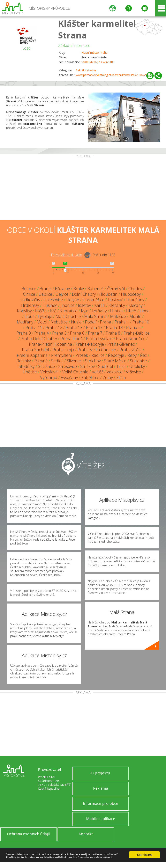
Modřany (25, 322)
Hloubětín (108, 294)
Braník (46, 288)
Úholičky (137, 366)
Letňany (99, 311)
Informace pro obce (100, 803)
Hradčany (135, 299)
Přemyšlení (61, 355)
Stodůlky (27, 366)
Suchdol (105, 366)
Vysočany (69, 377)
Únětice (30, 372)
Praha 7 (95, 333)
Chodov (135, 288)
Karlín (99, 305)
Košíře (41, 311)
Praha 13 (74, 327)
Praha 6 (77, 333)
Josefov (84, 305)
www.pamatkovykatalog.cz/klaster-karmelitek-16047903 (113, 75)
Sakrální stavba (86, 70)
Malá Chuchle (68, 316)
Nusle (76, 322)
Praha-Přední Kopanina (50, 344)
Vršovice (133, 372)
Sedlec (57, 361)
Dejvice (62, 294)
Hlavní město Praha (94, 52)
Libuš (29, 316)
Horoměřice (93, 299)
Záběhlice (90, 377)
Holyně (72, 299)
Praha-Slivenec (121, 344)
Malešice (118, 316)
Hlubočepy (131, 294)
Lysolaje (45, 316)
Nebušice (59, 322)
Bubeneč (95, 288)
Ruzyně (41, 361)
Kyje (84, 311)
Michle (135, 316)
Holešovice (53, 299)
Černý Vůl (116, 288)
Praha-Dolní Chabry (39, 338)
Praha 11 (33, 327)
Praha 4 (41, 333)
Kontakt (86, 833)
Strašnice (46, 366)
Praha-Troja (63, 349)
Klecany (135, 305)
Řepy (132, 355)
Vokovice (114, 372)
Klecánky (117, 305)
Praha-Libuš (71, 338)
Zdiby (108, 377)
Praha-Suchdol (35, 349)
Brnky (78, 288)
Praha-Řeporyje (90, 344)
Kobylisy (24, 311)
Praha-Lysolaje (99, 338)
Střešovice (67, 366)
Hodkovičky (30, 299)
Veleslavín (49, 372)
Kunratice (68, 311)
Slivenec (74, 361)
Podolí (91, 322)
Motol (42, 322)
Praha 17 (94, 327)
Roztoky (24, 361)
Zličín (121, 377)
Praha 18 (114, 327)
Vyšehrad (48, 377)
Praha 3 (23, 333)
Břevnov (62, 288)
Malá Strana (95, 316)
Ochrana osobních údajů (28, 833)
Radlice (98, 355)
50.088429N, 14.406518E (97, 62)
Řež (143, 355)
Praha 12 (54, 327)
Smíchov (93, 361)
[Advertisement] (83, 189)
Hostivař (115, 299)
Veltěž (97, 372)
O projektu (100, 772)
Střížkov (87, 366)
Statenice (138, 361)
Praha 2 (133, 327)
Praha (105, 322)
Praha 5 (59, 333)
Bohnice (29, 288)
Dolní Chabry (84, 294)
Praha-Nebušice (130, 338)
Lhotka (116, 311)
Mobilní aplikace (100, 818)
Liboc (144, 311)
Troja (121, 366)
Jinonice (68, 305)
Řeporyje (116, 355)
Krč (53, 311)
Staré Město (115, 361)
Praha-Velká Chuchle (97, 349)
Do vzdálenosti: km (66, 255)
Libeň (131, 311)
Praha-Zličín (131, 349)
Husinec (50, 305)
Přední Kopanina (32, 355)
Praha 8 (113, 333)
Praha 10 (141, 322)
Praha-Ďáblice (137, 333)
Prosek (81, 355)
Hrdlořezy (30, 305)
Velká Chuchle (75, 372)
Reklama (100, 788)
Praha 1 (122, 322)
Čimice (29, 294)
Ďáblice (45, 294)
